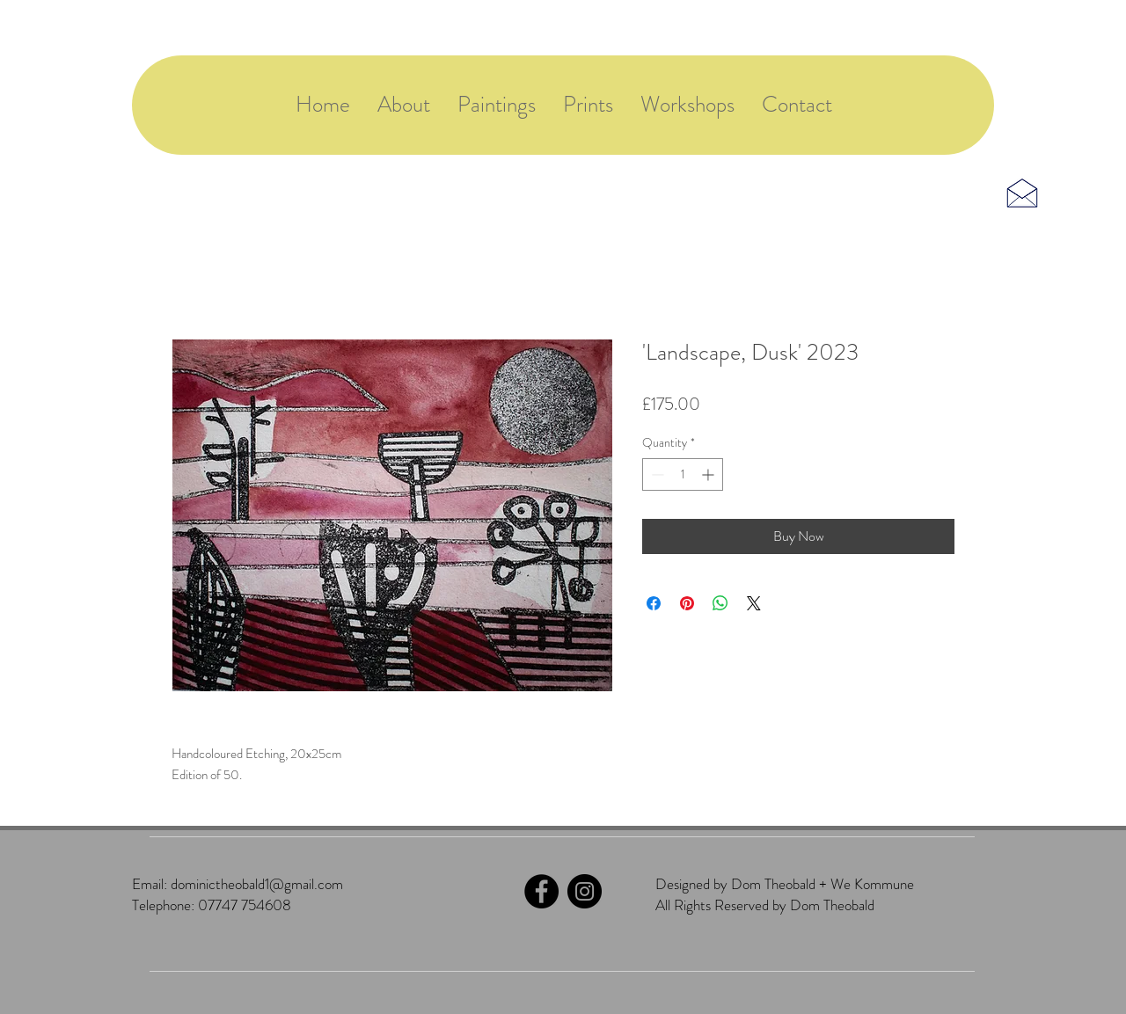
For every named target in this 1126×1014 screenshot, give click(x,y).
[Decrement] (656, 474)
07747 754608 (244, 905)
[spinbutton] (682, 474)
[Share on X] (753, 603)
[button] (687, 105)
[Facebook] (541, 891)
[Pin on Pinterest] (687, 603)
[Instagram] (584, 891)
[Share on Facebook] (653, 603)
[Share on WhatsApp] (720, 603)
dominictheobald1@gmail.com (257, 883)
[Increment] (709, 474)
